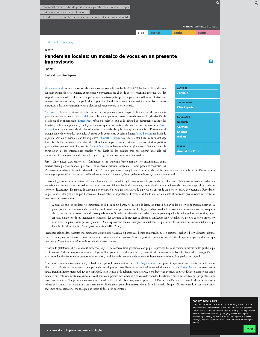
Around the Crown (189, 151)
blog (136, 32)
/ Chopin (182, 93)
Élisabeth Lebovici (109, 138)
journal (151, 32)
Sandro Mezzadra (99, 146)
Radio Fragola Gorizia (146, 263)
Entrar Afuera (188, 267)
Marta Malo (82, 116)
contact (213, 26)
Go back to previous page (61, 42)
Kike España (185, 107)
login (98, 330)
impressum (73, 330)
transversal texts (195, 26)
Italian (181, 137)
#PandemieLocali (54, 88)
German (182, 127)
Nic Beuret (51, 112)
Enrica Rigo (85, 121)
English (182, 132)
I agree (249, 328)
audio (200, 32)
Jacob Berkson (144, 134)
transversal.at (54, 330)
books (176, 32)
